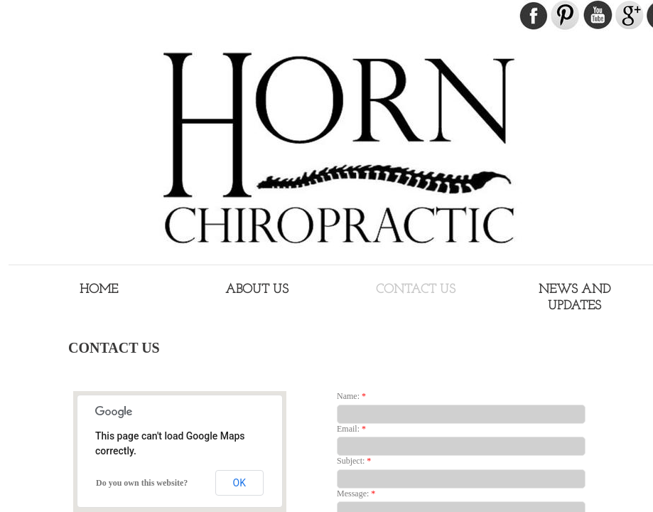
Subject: (354, 461)
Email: (351, 429)
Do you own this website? (142, 483)
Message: (356, 493)
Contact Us (415, 290)
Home (99, 290)
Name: (351, 396)
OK (239, 483)
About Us (256, 290)
